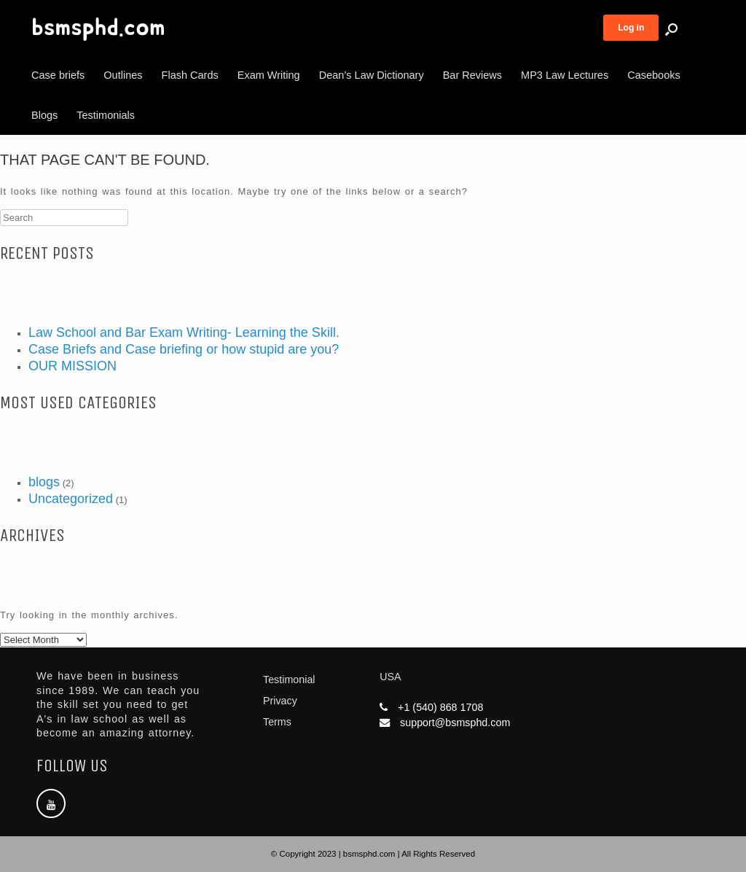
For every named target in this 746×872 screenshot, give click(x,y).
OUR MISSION (72, 366)
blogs (44, 482)
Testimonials (105, 115)
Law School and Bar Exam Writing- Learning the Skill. (183, 332)
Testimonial (289, 679)
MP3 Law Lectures (564, 75)
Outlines (122, 75)
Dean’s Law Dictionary (371, 75)
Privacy (280, 700)
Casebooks (653, 75)
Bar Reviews (472, 75)
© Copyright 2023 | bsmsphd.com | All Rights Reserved (373, 853)
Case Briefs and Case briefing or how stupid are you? (183, 349)
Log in (631, 28)
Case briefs (58, 75)
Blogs (44, 115)
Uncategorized (70, 498)
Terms (277, 722)
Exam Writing (268, 75)
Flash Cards (190, 75)
